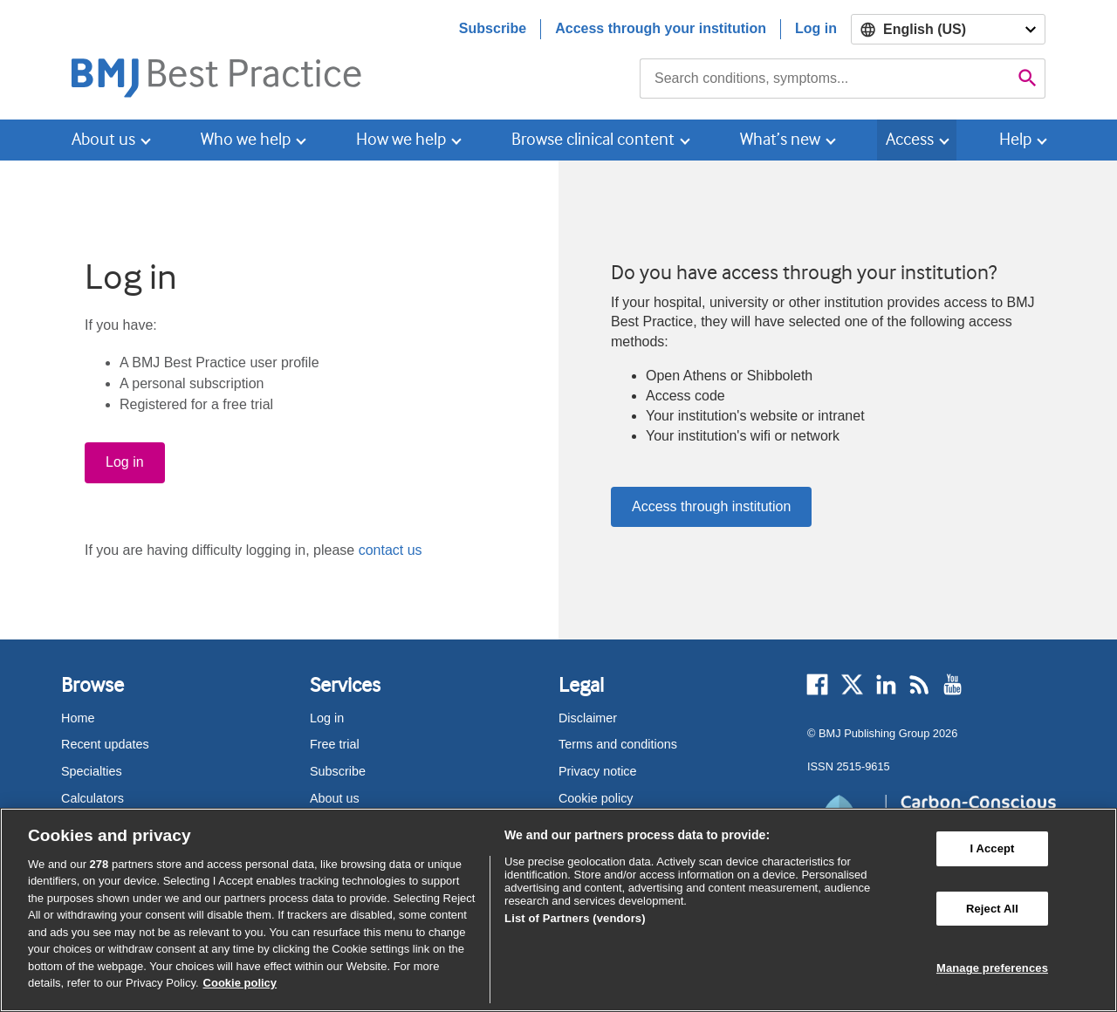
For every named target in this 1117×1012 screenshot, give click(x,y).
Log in (816, 28)
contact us (390, 550)
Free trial (335, 744)
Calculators (92, 798)
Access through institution (711, 506)
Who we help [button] (246, 139)
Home (77, 718)
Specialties (91, 771)
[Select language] (948, 29)
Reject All (992, 908)
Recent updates (105, 744)
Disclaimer (587, 718)
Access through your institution (660, 28)
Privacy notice (597, 771)
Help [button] (1015, 139)
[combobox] (825, 78)
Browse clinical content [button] (593, 139)
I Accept (992, 848)
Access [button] (910, 139)
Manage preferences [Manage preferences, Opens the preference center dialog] (992, 967)
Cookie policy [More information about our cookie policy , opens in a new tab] (240, 982)
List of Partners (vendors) (575, 918)
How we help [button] (401, 139)
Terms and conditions (617, 744)
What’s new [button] (780, 139)
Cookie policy (596, 798)
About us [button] (103, 139)
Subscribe (492, 28)
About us (335, 798)
